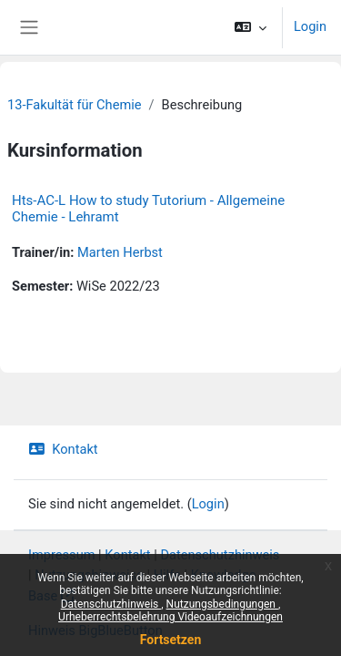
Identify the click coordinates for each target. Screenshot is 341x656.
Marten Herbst (120, 252)
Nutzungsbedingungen (222, 604)
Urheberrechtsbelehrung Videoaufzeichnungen (170, 616)
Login (310, 26)
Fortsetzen (171, 639)
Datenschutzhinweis (111, 604)
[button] (250, 27)
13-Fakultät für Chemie (74, 105)
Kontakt (63, 449)
